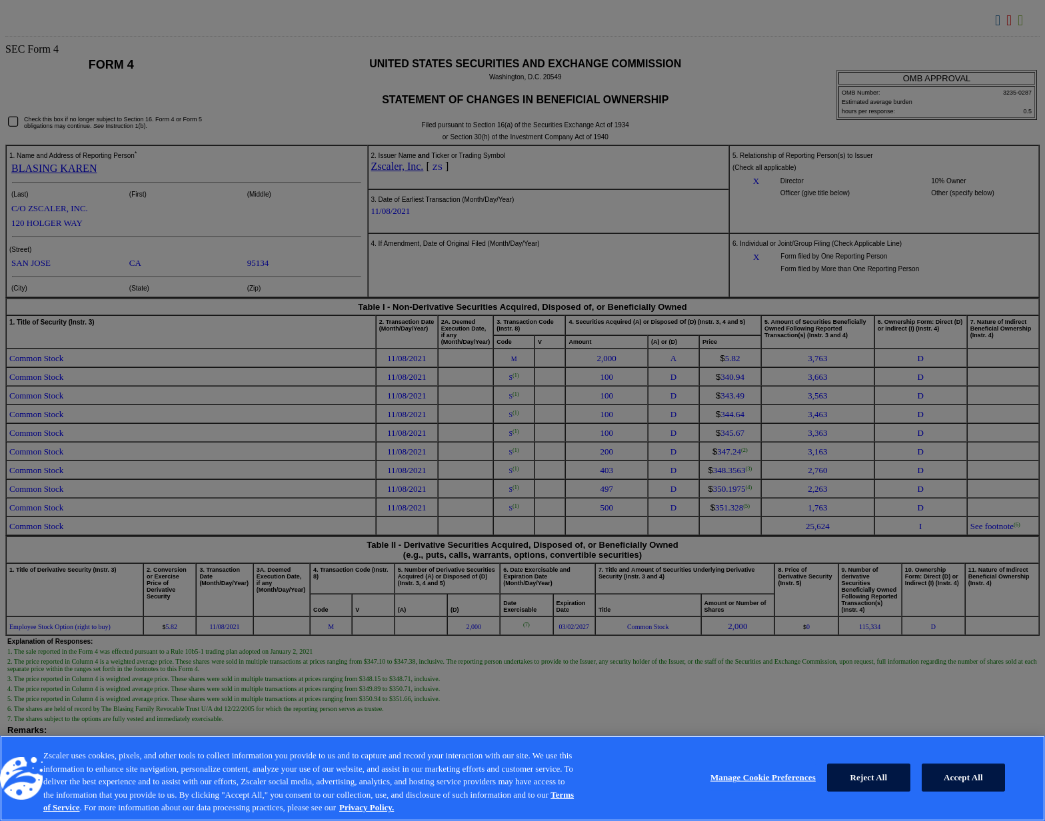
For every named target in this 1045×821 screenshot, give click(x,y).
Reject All (869, 777)
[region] (522, 778)
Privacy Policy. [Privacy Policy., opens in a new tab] (366, 807)
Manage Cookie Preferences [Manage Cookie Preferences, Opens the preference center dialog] (763, 777)
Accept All (963, 777)
